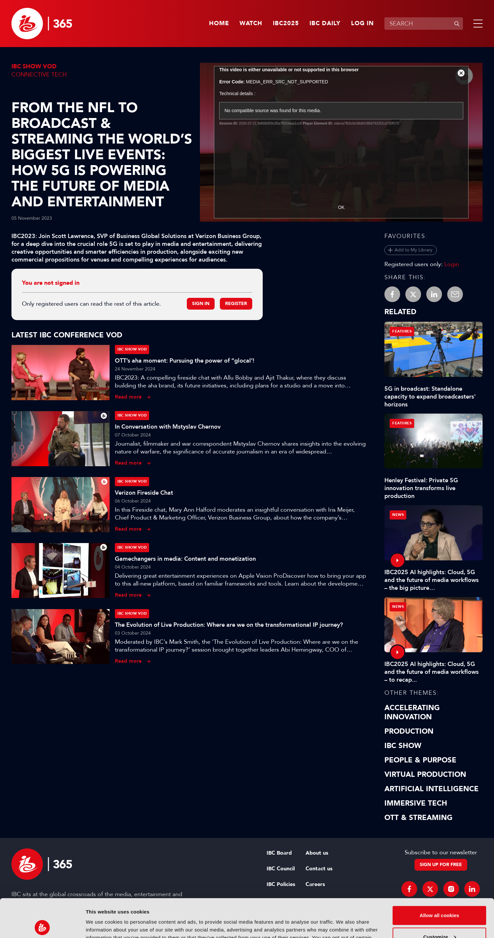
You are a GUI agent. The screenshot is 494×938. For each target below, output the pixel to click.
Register (236, 303)
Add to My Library (413, 250)
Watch (250, 23)
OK (341, 207)
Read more (128, 396)
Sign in (200, 303)
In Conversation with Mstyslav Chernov (168, 427)
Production (408, 731)
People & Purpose (420, 760)
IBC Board (279, 853)
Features (402, 331)
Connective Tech (39, 74)
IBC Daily (325, 23)
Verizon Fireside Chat (144, 493)
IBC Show (402, 746)
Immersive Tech (415, 803)
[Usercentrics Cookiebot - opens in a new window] (42, 925)
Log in (362, 23)
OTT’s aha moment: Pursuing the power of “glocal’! (184, 361)
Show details (101, 925)
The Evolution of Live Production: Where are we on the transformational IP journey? (229, 625)
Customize (439, 898)
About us (317, 853)
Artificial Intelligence (431, 789)
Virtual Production (425, 774)
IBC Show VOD (34, 66)
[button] (477, 23)
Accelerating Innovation (412, 712)
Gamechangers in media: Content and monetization (185, 559)
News (398, 514)
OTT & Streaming (418, 818)
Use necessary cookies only (439, 920)
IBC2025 (286, 23)
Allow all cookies (439, 877)
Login (451, 264)
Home (219, 23)
